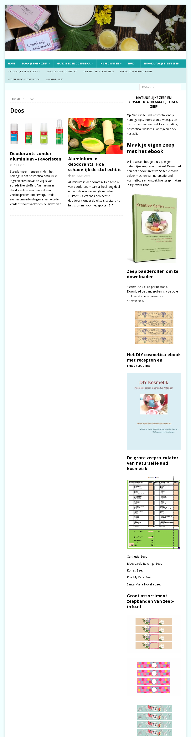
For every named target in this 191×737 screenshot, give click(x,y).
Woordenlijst (54, 79)
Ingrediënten (109, 63)
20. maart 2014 (81, 175)
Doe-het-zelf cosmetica (98, 71)
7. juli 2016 (19, 165)
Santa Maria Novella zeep (144, 584)
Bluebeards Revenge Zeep (144, 563)
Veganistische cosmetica (24, 79)
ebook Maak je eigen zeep (161, 63)
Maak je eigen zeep (34, 63)
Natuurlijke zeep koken (23, 71)
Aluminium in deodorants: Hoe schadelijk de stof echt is (95, 164)
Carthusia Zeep (137, 556)
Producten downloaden (136, 71)
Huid (131, 63)
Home (12, 63)
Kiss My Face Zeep (139, 577)
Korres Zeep (135, 570)
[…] (12, 209)
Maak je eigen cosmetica (74, 63)
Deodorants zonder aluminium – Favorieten (35, 156)
